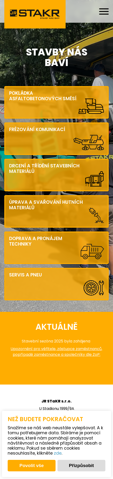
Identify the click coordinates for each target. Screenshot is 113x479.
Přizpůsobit (81, 465)
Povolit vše (31, 465)
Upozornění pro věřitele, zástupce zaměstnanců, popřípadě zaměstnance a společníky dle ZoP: (56, 352)
